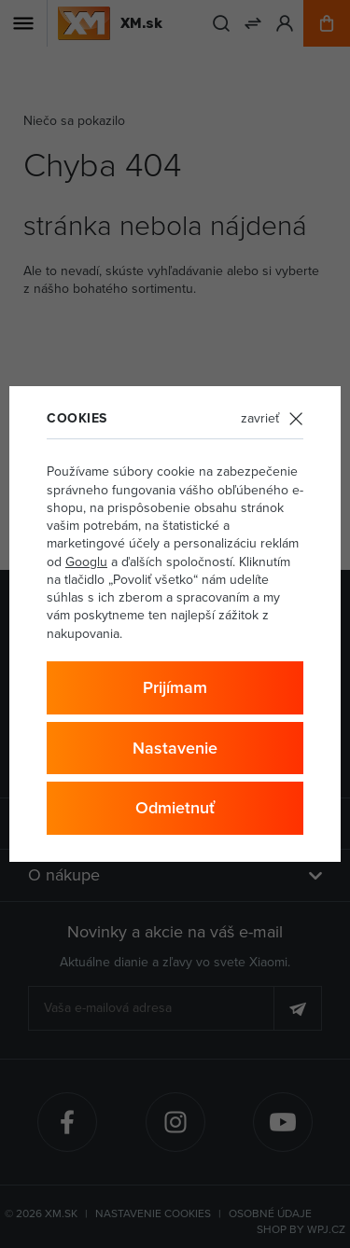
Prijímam (175, 687)
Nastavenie (175, 747)
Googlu (86, 561)
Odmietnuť (175, 807)
